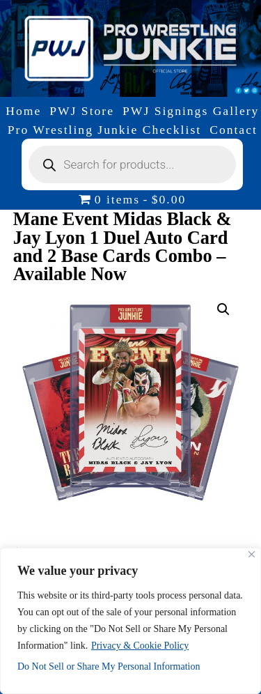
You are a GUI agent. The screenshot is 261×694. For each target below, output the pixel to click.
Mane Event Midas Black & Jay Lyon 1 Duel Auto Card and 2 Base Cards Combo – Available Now (122, 246)
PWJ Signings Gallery (190, 111)
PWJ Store (81, 111)
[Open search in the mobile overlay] (132, 164)
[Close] (251, 554)
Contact (233, 130)
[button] (223, 309)
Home (23, 111)
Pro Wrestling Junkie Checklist (104, 130)
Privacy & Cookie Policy (140, 645)
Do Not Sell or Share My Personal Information (108, 666)
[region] (130, 621)
